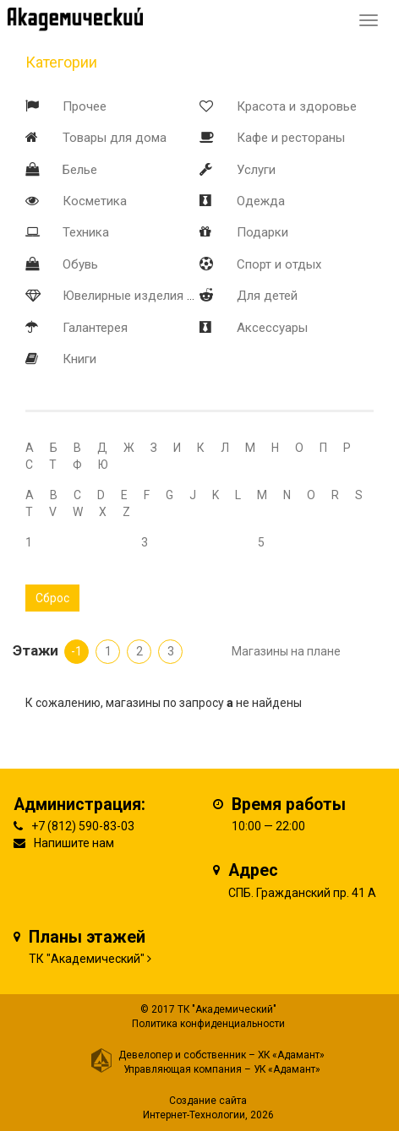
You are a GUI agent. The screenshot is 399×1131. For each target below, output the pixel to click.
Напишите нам (74, 843)
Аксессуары (272, 327)
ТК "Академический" (87, 958)
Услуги (256, 169)
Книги (79, 359)
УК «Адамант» (287, 1069)
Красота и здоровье (297, 106)
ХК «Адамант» (291, 1055)
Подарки (262, 232)
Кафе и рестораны (291, 137)
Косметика (95, 201)
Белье (80, 169)
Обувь (80, 264)
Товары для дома (115, 137)
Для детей (267, 295)
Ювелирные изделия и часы (145, 295)
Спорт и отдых (279, 264)
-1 (76, 651)
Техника (86, 232)
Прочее (85, 106)
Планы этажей (87, 937)
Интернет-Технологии (194, 1115)
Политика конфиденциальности (208, 1024)
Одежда (261, 201)
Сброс (52, 598)
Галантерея (95, 327)
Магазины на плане (286, 651)
